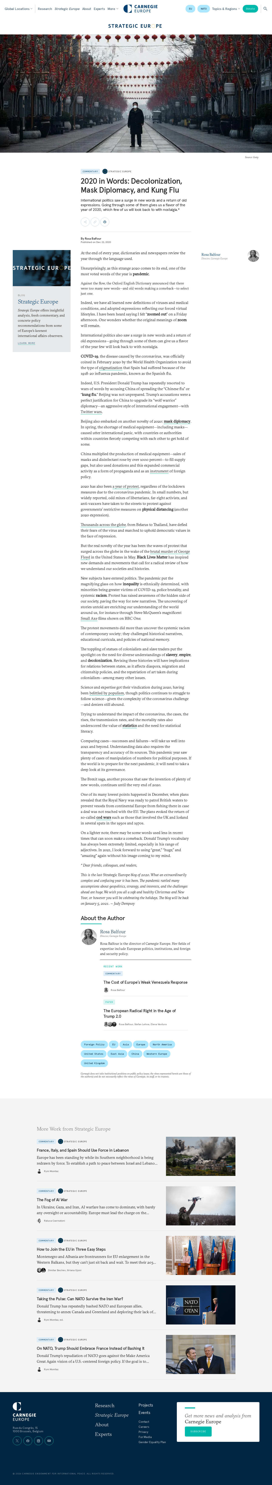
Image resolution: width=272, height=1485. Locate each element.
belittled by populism (106, 693)
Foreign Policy (94, 1044)
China (135, 1053)
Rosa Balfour (93, 238)
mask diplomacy (177, 421)
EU (190, 8)
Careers (144, 1427)
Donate (250, 8)
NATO (204, 8)
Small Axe (89, 618)
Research (45, 9)
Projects (146, 1405)
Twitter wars (91, 411)
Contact (144, 1422)
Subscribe (198, 1431)
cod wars (103, 817)
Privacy (143, 1432)
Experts (99, 9)
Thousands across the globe (103, 524)
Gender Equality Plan (152, 1442)
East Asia (117, 1053)
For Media (145, 1437)
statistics (129, 725)
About (86, 9)
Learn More (26, 343)
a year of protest (126, 486)
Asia (126, 1044)
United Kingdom (94, 1063)
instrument (159, 471)
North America (162, 1044)
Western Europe (157, 1053)
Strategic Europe (67, 9)
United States (93, 1053)
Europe (140, 1044)
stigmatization (110, 367)
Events (144, 1412)
